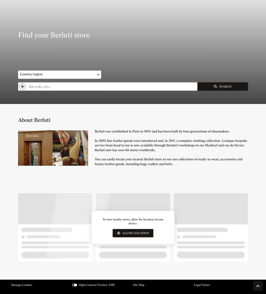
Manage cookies (21, 285)
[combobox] (107, 86)
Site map (138, 285)
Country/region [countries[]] (31, 74)
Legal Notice (202, 285)
